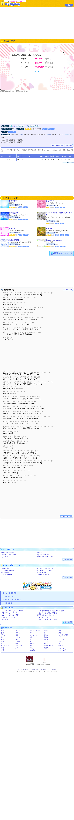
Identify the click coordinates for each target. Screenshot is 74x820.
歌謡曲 (46, 648)
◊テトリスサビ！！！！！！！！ (11, 613)
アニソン (61, 639)
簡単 (59, 631)
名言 (2, 650)
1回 (59, 641)
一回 (59, 637)
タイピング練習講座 (10, 593)
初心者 (46, 639)
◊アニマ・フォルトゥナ (8, 555)
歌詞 (43, 129)
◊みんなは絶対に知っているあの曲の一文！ (50, 611)
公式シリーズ (5, 646)
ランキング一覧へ (68, 162)
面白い (18, 641)
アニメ (32, 633)
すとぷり (61, 646)
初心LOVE (50, 201)
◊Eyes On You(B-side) (43, 555)
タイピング (19, 631)
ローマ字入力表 (8, 596)
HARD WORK (14, 240)
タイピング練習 (63, 635)
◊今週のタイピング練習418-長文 (47, 613)
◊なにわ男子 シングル (44, 570)
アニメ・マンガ (35, 631)
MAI (13, 126)
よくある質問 (7, 603)
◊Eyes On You (5, 557)
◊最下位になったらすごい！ (45, 615)
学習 (17, 643)
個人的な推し (14, 213)
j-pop (17, 639)
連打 (31, 637)
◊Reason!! (39, 552)
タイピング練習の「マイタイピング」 (28, 670)
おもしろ (18, 637)
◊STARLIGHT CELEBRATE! (45, 557)
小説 (2, 641)
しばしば (61, 648)
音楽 (2, 633)
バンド (60, 643)
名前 (2, 648)
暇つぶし (47, 643)
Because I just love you (54, 240)
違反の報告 (68, 145)
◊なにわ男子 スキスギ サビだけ (47, 568)
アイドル (47, 641)
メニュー (69, 5)
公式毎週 (32, 650)
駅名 (2, 637)
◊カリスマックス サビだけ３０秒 (12, 611)
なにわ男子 (12, 132)
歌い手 (3, 643)
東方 (31, 641)
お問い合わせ (52, 670)
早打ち (18, 633)
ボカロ (46, 631)
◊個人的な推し (5, 568)
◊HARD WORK (41, 572)
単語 (31, 646)
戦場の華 (12, 228)
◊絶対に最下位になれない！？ (10, 617)
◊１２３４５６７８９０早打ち (10, 615)
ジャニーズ (33, 635)
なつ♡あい (13, 201)
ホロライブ (62, 650)
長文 (17, 635)
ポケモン (32, 643)
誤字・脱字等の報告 (57, 145)
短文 (31, 639)
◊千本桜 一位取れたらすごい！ (47, 619)
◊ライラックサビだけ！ (44, 617)
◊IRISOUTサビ (5, 619)
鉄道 (59, 633)
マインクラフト (49, 646)
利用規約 (43, 670)
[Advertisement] (37, 23)
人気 (17, 648)
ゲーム (3, 635)
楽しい (46, 635)
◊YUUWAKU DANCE (7, 570)
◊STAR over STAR (6, 575)
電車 (2, 639)
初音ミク (47, 637)
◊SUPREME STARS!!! (7, 552)
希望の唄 (49, 228)
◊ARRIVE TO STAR (43, 575)
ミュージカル (20, 646)
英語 (31, 648)
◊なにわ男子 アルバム (8, 572)
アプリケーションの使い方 (12, 600)
